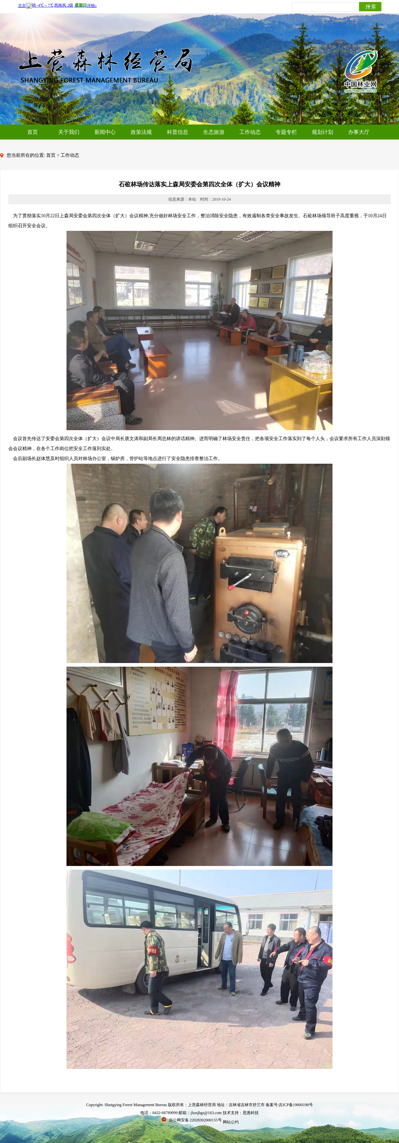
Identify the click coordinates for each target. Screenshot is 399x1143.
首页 (32, 132)
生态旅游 (213, 132)
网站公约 (231, 1122)
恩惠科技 (251, 1112)
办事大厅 (358, 132)
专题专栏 (286, 132)
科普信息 (177, 132)
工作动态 (250, 132)
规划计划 (322, 132)
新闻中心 (105, 132)
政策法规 (141, 132)
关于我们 (68, 132)
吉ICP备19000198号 (296, 1104)
